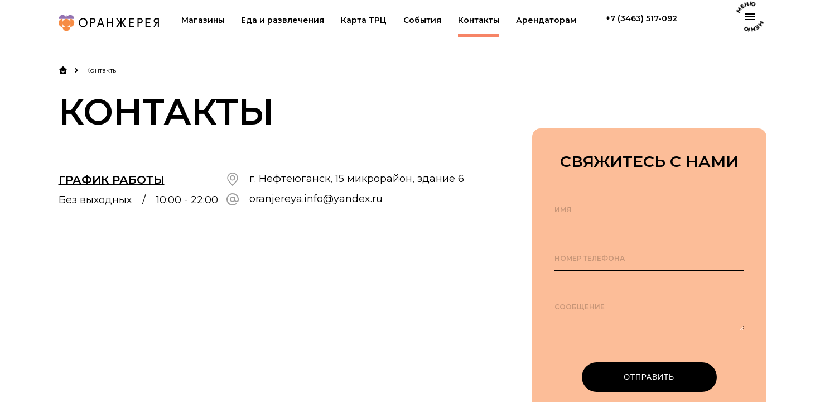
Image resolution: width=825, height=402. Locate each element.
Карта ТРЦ (364, 20)
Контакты (478, 20)
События (422, 20)
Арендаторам (546, 20)
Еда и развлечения (282, 20)
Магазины (202, 20)
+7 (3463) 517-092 (641, 18)
